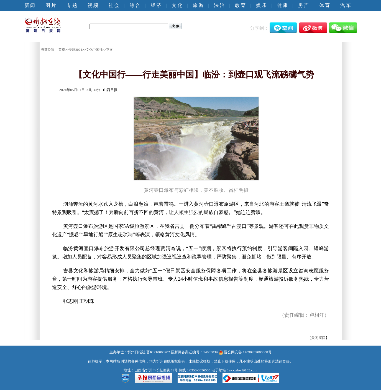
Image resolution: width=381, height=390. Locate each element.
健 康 (282, 5)
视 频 (93, 5)
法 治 (219, 5)
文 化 (177, 5)
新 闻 (29, 5)
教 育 (240, 5)
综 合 (135, 5)
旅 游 (198, 5)
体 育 (324, 5)
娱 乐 (261, 5)
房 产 (303, 5)
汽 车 (345, 5)
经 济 (156, 5)
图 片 (50, 5)
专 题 (72, 5)
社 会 (114, 5)
